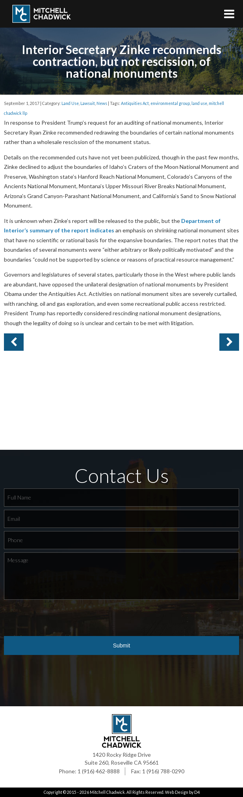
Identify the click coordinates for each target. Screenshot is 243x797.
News (101, 103)
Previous (229, 342)
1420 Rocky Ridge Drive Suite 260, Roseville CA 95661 (122, 758)
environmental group (170, 103)
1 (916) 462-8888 (99, 771)
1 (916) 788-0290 (163, 771)
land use (199, 103)
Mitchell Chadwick (107, 792)
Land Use (70, 103)
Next (14, 342)
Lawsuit (87, 103)
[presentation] (64, 618)
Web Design (176, 792)
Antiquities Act (135, 103)
